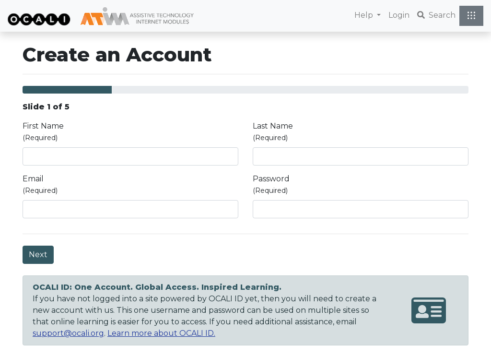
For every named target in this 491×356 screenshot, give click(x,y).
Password (271, 184)
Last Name (273, 131)
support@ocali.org (68, 333)
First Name (43, 131)
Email (40, 184)
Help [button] (364, 15)
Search (436, 15)
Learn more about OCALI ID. (161, 333)
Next (38, 254)
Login (398, 15)
